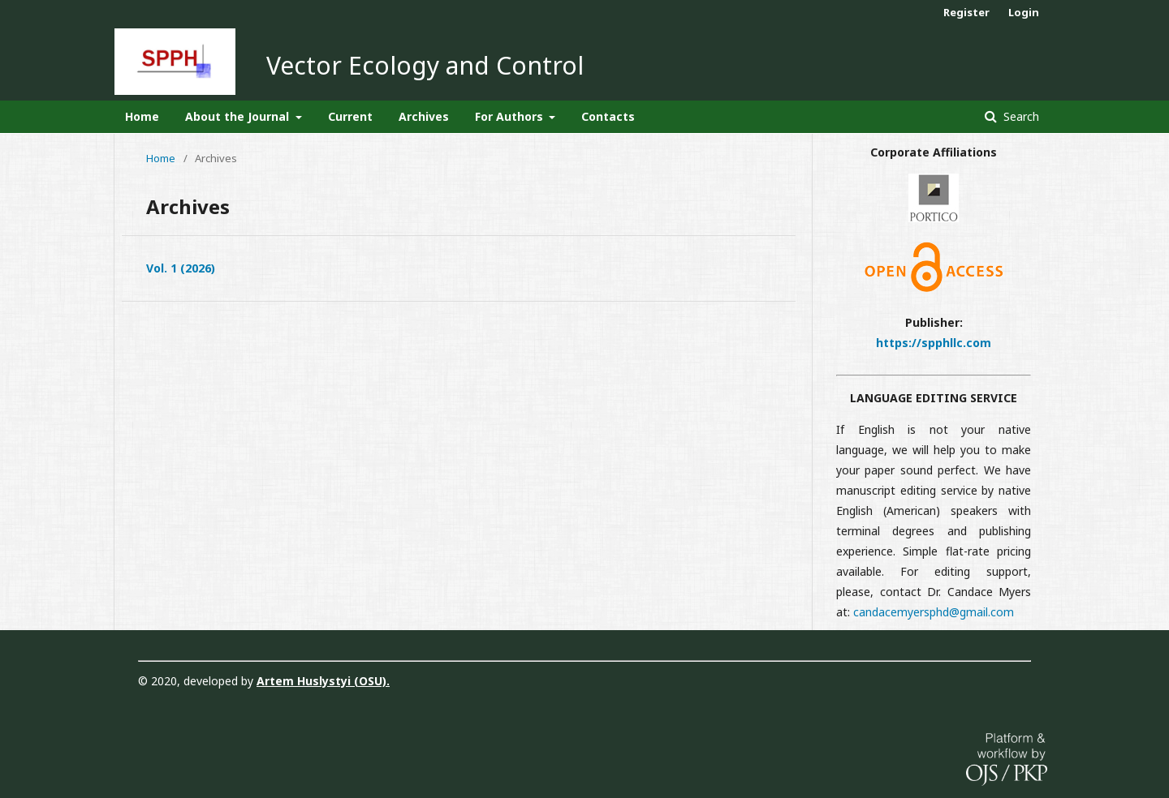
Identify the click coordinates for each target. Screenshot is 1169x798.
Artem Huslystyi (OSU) (321, 681)
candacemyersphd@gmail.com (933, 612)
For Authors (510, 116)
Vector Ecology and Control (425, 65)
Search (1019, 116)
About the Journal (238, 116)
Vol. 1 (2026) (180, 268)
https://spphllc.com (933, 342)
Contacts (608, 116)
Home (142, 116)
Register (966, 12)
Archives (424, 116)
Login (1023, 12)
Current (350, 116)
